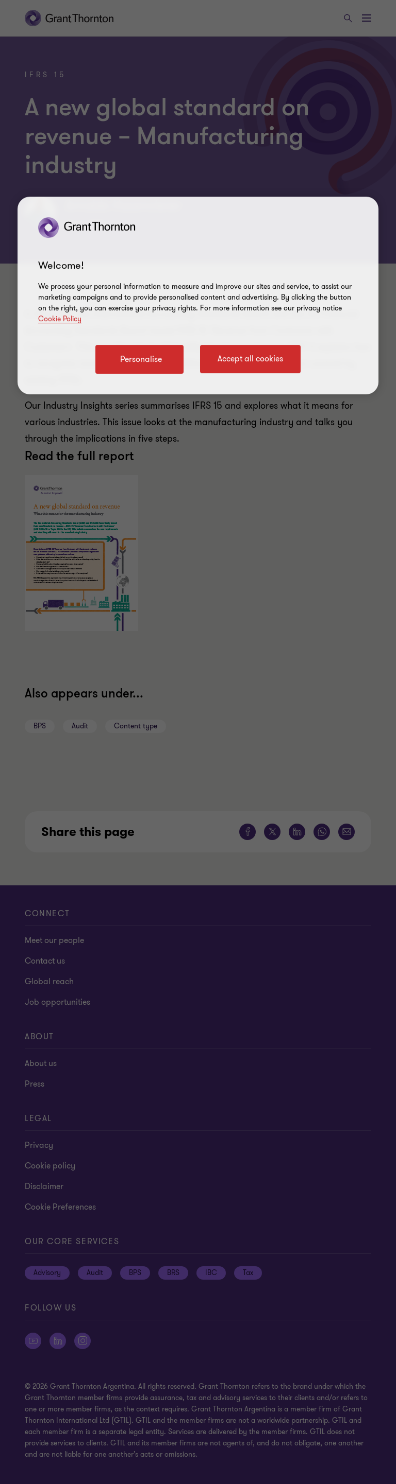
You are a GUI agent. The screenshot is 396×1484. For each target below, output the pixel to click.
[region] (198, 296)
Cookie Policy (59, 319)
